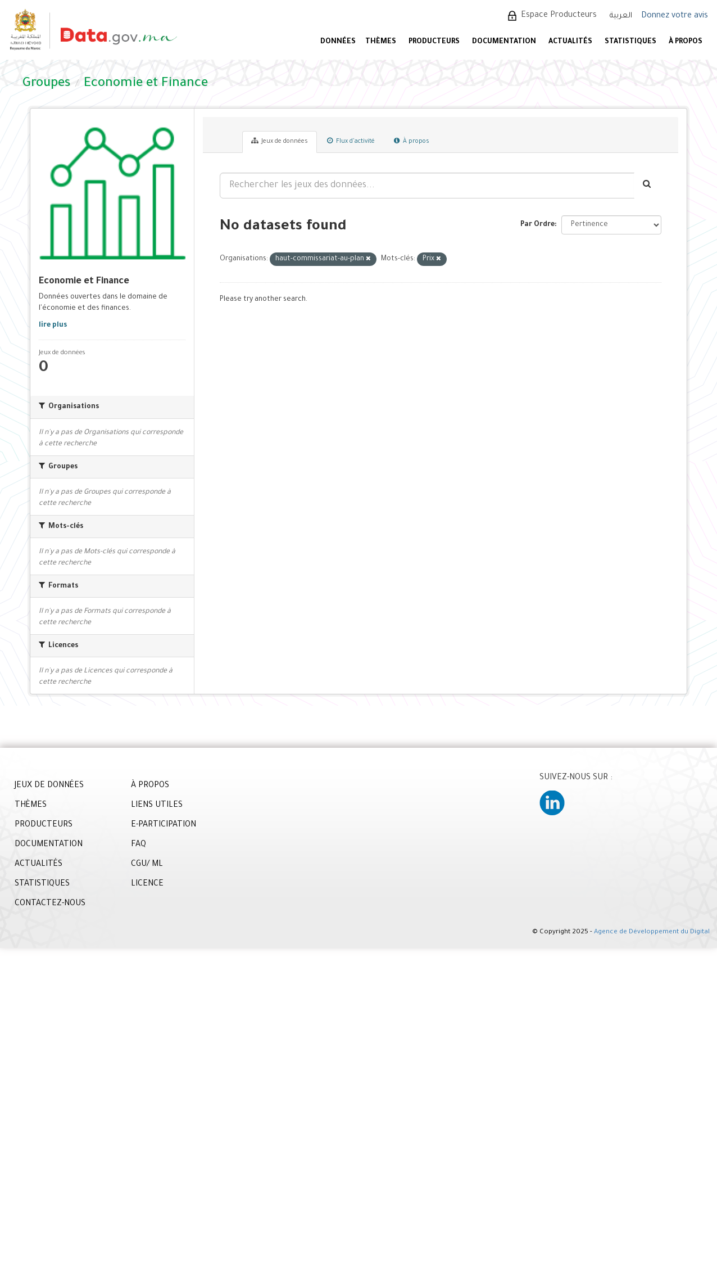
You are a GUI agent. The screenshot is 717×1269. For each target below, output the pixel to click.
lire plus (53, 325)
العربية (621, 16)
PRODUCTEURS (434, 42)
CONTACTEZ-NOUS (50, 904)
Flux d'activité (351, 141)
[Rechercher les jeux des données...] (427, 185)
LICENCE (147, 884)
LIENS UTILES (157, 805)
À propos (411, 141)
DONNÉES (338, 42)
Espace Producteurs (559, 15)
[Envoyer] (647, 185)
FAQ (138, 845)
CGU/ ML (147, 864)
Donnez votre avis (674, 16)
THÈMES (31, 805)
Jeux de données (279, 141)
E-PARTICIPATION (163, 825)
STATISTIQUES (630, 42)
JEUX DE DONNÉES (49, 786)
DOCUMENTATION (504, 42)
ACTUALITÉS (570, 42)
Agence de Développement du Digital (652, 932)
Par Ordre (537, 225)
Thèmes (380, 42)
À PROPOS (685, 42)
